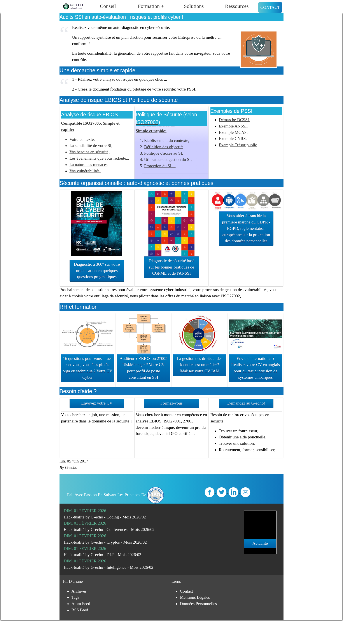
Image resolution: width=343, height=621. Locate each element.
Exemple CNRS (232, 138)
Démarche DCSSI (234, 119)
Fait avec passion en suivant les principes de (115, 494)
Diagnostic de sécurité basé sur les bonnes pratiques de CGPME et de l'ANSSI (171, 267)
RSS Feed (79, 610)
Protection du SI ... (160, 166)
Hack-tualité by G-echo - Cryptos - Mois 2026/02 (105, 542)
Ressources (237, 6)
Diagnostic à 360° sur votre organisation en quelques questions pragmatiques (97, 270)
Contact (270, 7)
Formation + (151, 6)
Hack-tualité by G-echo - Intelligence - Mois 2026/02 (108, 567)
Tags (75, 597)
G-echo (71, 467)
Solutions (194, 6)
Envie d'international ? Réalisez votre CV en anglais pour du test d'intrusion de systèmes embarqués (255, 368)
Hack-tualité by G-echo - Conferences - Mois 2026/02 (109, 529)
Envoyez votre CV (96, 403)
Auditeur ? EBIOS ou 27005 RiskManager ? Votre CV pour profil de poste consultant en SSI (144, 368)
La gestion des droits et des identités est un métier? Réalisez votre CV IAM (199, 364)
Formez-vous (171, 403)
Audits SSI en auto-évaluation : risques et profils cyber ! (121, 17)
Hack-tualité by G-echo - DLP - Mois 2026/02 (102, 554)
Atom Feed (80, 603)
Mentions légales (195, 597)
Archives (78, 591)
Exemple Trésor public (238, 145)
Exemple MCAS (233, 132)
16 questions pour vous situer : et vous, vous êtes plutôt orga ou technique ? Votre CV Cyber (87, 368)
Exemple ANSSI (233, 126)
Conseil (108, 6)
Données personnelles (198, 603)
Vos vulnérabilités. (84, 171)
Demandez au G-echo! (246, 403)
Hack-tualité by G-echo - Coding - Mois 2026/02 (105, 517)
